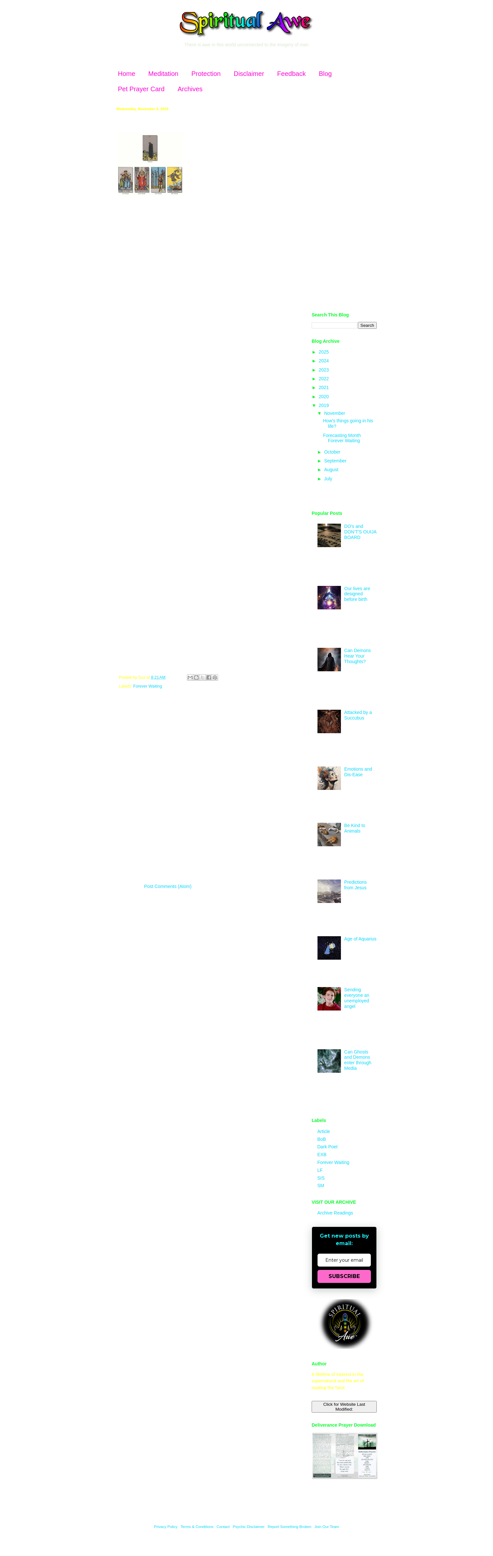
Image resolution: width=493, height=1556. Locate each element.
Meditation (163, 73)
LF (320, 1170)
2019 (324, 405)
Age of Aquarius (360, 938)
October (333, 452)
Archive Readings (335, 1212)
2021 (324, 387)
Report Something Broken (290, 1526)
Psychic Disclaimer (249, 1526)
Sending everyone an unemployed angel (356, 998)
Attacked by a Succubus (358, 715)
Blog (325, 73)
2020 (324, 396)
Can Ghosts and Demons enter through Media (357, 1060)
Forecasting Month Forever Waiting (342, 438)
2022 (324, 378)
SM (320, 1185)
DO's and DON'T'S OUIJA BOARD (360, 532)
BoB (321, 1139)
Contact (223, 1526)
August (331, 469)
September (335, 460)
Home (126, 73)
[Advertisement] (344, 204)
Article (323, 1131)
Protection (206, 73)
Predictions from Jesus (355, 885)
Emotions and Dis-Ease (358, 771)
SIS (321, 1178)
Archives (190, 89)
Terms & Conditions (197, 1526)
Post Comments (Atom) (167, 886)
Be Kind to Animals (354, 828)
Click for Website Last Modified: (344, 1407)
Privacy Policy (166, 1526)
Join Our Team (327, 1526)
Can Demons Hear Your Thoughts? (357, 656)
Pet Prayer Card (141, 89)
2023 (324, 369)
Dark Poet (327, 1146)
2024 (324, 360)
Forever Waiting (147, 686)
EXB (322, 1154)
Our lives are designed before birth (357, 594)
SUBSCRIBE (344, 1276)
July (328, 478)
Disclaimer (249, 73)
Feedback (291, 73)
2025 (324, 352)
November (335, 413)
